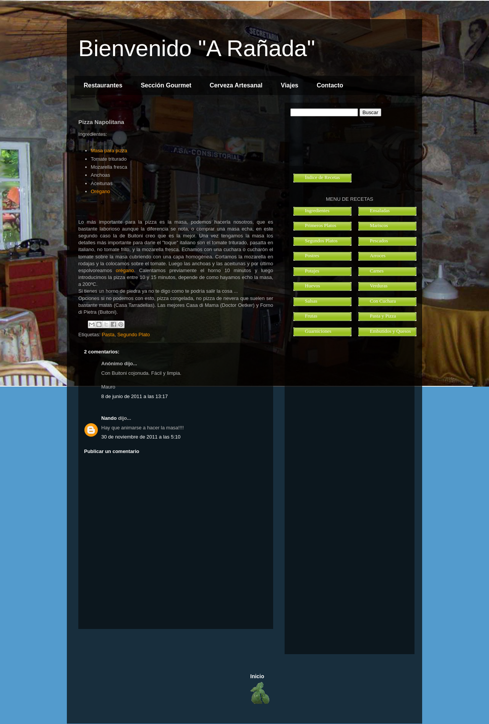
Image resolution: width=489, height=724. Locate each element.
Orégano (100, 191)
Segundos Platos (321, 240)
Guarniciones (318, 331)
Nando (109, 418)
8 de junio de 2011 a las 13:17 (134, 396)
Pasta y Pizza (383, 316)
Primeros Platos (320, 225)
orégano (125, 270)
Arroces (377, 255)
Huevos (312, 286)
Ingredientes (317, 210)
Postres (312, 255)
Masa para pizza (109, 150)
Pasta (108, 334)
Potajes (312, 271)
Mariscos (379, 225)
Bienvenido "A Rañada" (196, 48)
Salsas (311, 301)
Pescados (379, 240)
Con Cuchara (383, 301)
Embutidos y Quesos (390, 331)
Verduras (378, 286)
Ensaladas (380, 210)
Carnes (377, 271)
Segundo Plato (133, 334)
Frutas (311, 316)
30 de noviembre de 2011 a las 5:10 (140, 437)
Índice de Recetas (322, 177)
